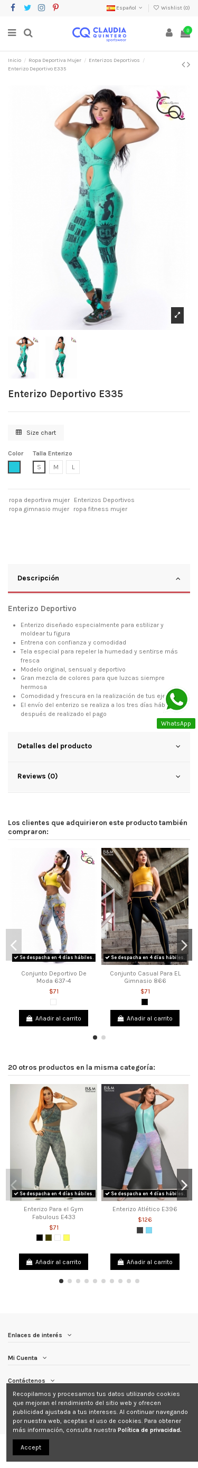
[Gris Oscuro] (140, 1230)
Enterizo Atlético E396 (144, 1209)
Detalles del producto (99, 746)
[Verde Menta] (149, 1230)
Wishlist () (171, 8)
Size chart (36, 432)
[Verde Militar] (48, 1237)
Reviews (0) (99, 776)
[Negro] (145, 1002)
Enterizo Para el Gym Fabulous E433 (53, 1212)
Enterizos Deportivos (104, 500)
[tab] (99, 579)
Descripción (99, 578)
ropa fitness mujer (100, 509)
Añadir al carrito (53, 1018)
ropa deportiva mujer (39, 500)
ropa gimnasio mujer (39, 509)
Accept (31, 1447)
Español (125, 8)
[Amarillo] (66, 1237)
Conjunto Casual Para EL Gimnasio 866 (145, 977)
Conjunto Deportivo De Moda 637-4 (54, 977)
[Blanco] (53, 1002)
